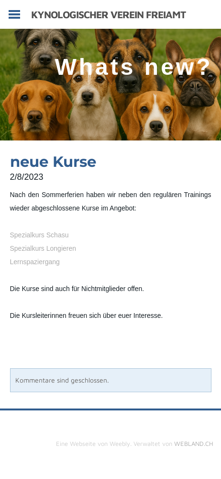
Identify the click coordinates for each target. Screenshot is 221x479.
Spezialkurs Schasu (39, 235)
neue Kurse (53, 161)
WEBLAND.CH (193, 443)
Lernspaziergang (35, 262)
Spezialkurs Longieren (43, 248)
